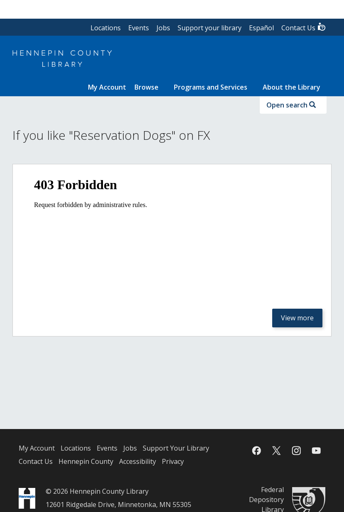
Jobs (163, 27)
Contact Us (303, 27)
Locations (105, 27)
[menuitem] (107, 87)
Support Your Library (176, 448)
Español (261, 27)
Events (138, 27)
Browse (146, 87)
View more (297, 317)
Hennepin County (86, 461)
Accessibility (137, 461)
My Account (37, 448)
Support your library (210, 27)
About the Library (291, 87)
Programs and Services (210, 87)
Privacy (173, 461)
